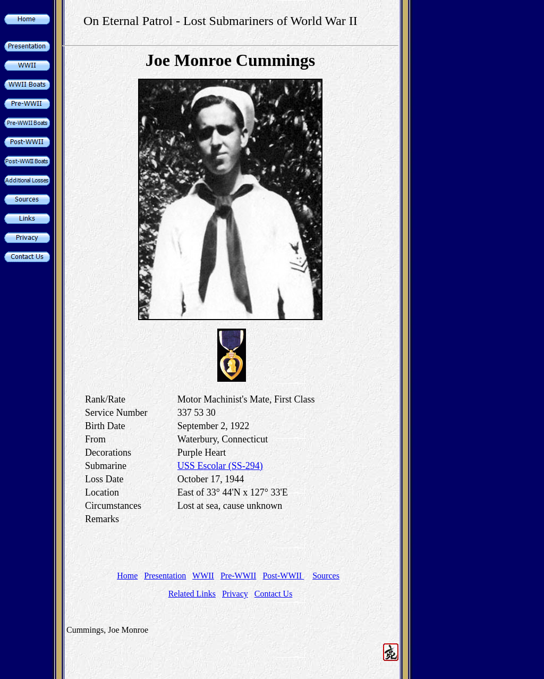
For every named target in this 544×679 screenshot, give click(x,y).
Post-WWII (283, 575)
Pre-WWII (238, 575)
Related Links (192, 593)
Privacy (235, 593)
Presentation (165, 575)
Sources (325, 575)
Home (127, 575)
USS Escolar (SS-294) (220, 465)
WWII (203, 575)
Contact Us (273, 593)
